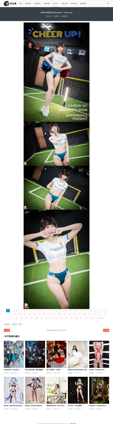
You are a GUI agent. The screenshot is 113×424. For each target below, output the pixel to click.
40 (94, 314)
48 (36, 318)
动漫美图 (83, 3)
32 (54, 314)
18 (86, 310)
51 (51, 318)
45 (21, 318)
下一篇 (106, 330)
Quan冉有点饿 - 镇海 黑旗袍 (34, 370)
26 (25, 314)
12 (56, 310)
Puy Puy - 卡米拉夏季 (75, 406)
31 (49, 314)
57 (81, 318)
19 (91, 310)
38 (84, 314)
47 (31, 318)
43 (11, 318)
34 (64, 314)
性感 (20, 324)
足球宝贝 (14, 324)
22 (106, 310)
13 (61, 310)
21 (101, 310)
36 (74, 314)
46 (26, 318)
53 (61, 318)
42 (104, 314)
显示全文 (101, 318)
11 (51, 310)
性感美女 (37, 3)
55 (71, 318)
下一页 (92, 318)
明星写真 (74, 3)
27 (30, 314)
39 (89, 314)
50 (46, 318)
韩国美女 (56, 3)
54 (66, 318)
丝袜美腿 (46, 3)
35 (69, 314)
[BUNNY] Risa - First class (55, 406)
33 (59, 314)
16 (76, 310)
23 (10, 314)
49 (41, 318)
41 (99, 314)
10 (46, 310)
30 (44, 314)
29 (39, 314)
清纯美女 (28, 3)
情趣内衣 (7, 324)
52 (56, 318)
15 (71, 310)
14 (66, 310)
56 (76, 318)
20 (96, 310)
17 (81, 310)
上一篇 (7, 330)
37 (79, 314)
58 (86, 318)
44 (16, 318)
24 (15, 314)
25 (20, 314)
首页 (20, 3)
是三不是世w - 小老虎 (53, 370)
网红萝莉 (65, 3)
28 (35, 314)
